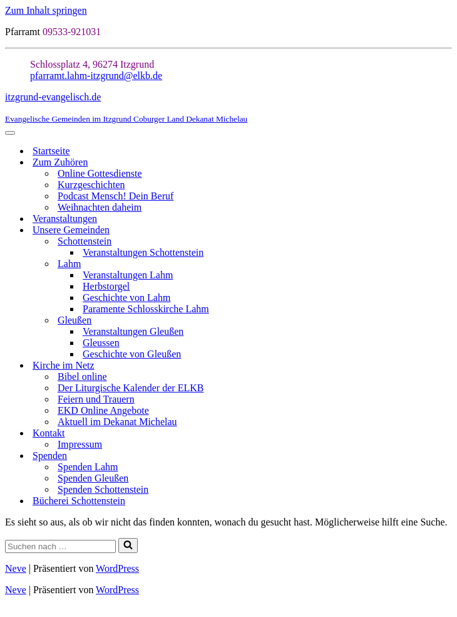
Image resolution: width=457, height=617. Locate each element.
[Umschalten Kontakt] (445, 433)
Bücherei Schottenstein (79, 500)
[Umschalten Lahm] (445, 264)
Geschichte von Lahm (126, 297)
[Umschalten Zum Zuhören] (445, 162)
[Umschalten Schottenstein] (445, 241)
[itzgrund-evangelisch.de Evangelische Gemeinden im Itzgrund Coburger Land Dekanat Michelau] (228, 108)
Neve (15, 568)
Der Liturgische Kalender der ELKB (130, 387)
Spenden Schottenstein (103, 489)
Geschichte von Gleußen (132, 354)
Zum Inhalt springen (46, 10)
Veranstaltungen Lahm (128, 275)
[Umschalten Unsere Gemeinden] (445, 230)
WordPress (117, 568)
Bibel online (82, 376)
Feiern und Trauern (96, 399)
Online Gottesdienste (100, 173)
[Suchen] (60, 546)
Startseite (51, 150)
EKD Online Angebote (103, 410)
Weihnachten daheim (99, 207)
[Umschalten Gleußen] (445, 320)
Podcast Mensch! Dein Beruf (115, 196)
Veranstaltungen (65, 218)
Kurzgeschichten (91, 184)
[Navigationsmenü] (10, 133)
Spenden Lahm (88, 466)
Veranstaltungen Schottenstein (143, 252)
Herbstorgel (106, 286)
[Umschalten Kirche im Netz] (445, 366)
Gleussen (101, 342)
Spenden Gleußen (93, 478)
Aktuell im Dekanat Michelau (117, 421)
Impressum (80, 444)
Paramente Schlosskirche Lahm (146, 308)
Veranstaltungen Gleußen (133, 331)
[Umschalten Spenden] (445, 456)
